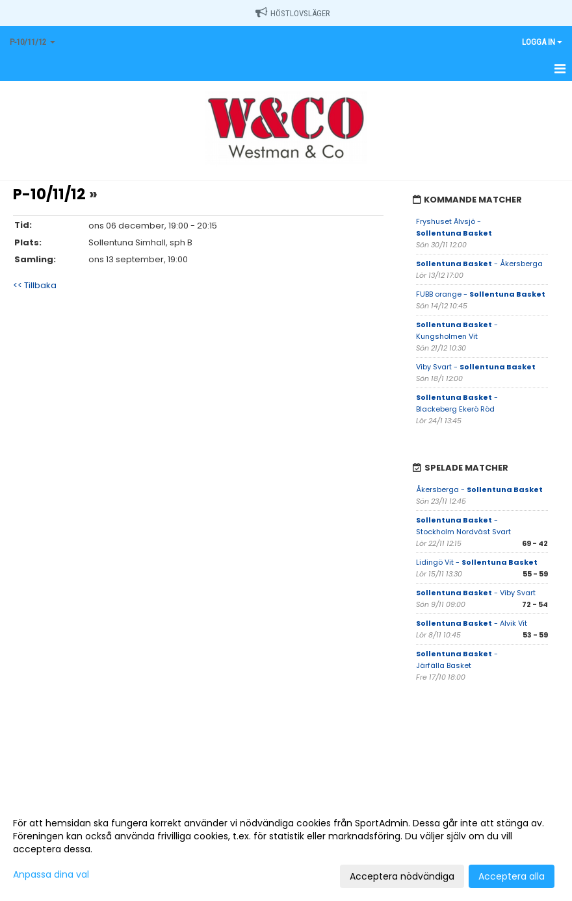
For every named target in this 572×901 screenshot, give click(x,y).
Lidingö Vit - (477, 562)
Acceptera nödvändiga (402, 876)
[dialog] (286, 849)
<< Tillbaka (35, 285)
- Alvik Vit (471, 623)
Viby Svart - (476, 367)
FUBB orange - (480, 294)
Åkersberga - (479, 489)
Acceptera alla (511, 876)
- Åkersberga (479, 263)
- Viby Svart (476, 592)
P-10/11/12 (49, 194)
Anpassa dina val (51, 874)
